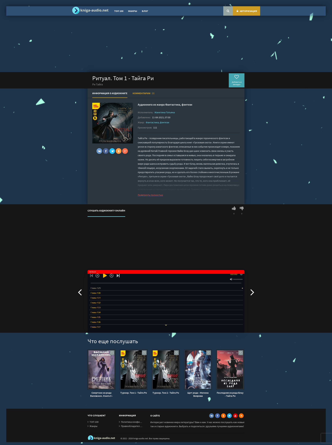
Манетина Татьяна (165, 112)
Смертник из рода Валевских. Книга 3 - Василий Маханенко (101, 394)
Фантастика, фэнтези (178, 104)
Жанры (132, 11)
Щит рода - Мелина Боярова (198, 394)
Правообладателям (132, 426)
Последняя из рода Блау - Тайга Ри (230, 394)
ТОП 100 (118, 11)
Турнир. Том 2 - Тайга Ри (166, 392)
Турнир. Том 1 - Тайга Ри (133, 392)
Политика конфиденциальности (139, 421)
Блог (145, 11)
